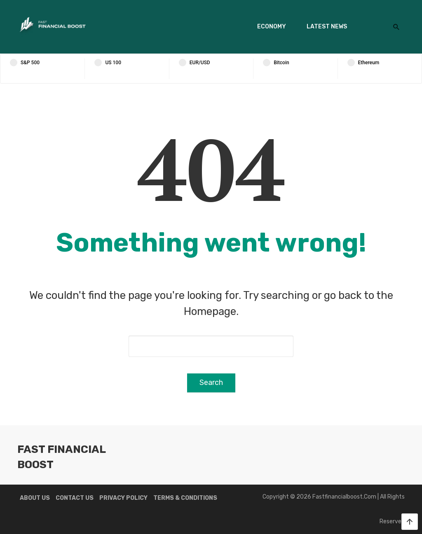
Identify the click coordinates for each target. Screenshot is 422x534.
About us (35, 497)
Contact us (75, 497)
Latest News (327, 26)
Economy (271, 26)
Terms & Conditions (185, 497)
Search (211, 382)
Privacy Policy (123, 497)
